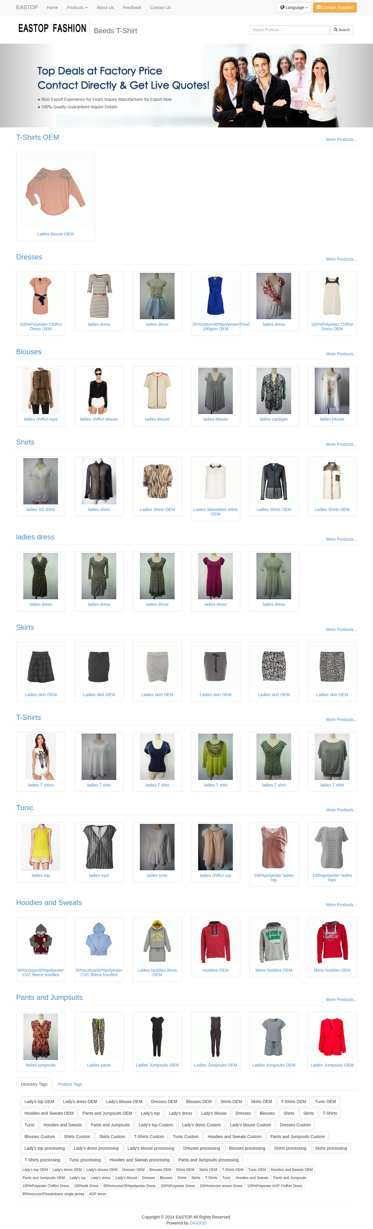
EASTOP (27, 7)
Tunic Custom (186, 1136)
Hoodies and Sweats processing (139, 1159)
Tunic (24, 808)
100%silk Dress (86, 1186)
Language (294, 7)
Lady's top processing (45, 1148)
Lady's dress (180, 1113)
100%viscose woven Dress (221, 1186)
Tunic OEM (325, 1101)
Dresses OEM (164, 1101)
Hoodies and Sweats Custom (235, 1136)
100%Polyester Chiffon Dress (45, 1186)
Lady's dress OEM (80, 1101)
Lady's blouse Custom (250, 1124)
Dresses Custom (295, 1124)
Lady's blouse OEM (124, 1101)
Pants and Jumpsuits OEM (107, 1113)
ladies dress (35, 537)
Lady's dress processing (96, 1148)
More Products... (341, 139)
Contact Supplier (335, 7)
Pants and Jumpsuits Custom (297, 1136)
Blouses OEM (199, 1101)
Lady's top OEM (39, 1101)
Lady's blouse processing (151, 1148)
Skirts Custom (112, 1136)
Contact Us (160, 7)
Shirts (25, 442)
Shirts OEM (231, 1101)
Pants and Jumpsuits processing (208, 1159)
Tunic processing (85, 1159)
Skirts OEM (261, 1101)
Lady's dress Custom (201, 1124)
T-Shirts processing (42, 1159)
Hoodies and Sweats (49, 902)
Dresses (29, 257)
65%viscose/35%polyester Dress (129, 1186)
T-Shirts (28, 717)
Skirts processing (331, 1148)
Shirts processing (290, 1148)
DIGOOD (198, 1223)
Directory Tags (34, 1084)
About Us (105, 7)
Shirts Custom (77, 1136)
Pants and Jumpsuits (49, 997)
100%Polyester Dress (177, 1186)
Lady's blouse (214, 1113)
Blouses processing (247, 1148)
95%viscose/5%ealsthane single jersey (53, 1194)
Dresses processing (201, 1148)
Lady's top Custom (156, 1124)
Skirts (25, 627)
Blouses (29, 352)
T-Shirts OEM (37, 137)
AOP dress (97, 1194)
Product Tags (70, 1084)
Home (52, 7)
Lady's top (150, 1113)
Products (77, 7)
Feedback (132, 7)
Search (342, 30)
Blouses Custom (40, 1136)
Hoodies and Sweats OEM (49, 1113)
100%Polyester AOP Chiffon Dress (274, 1186)
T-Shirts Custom (149, 1136)
